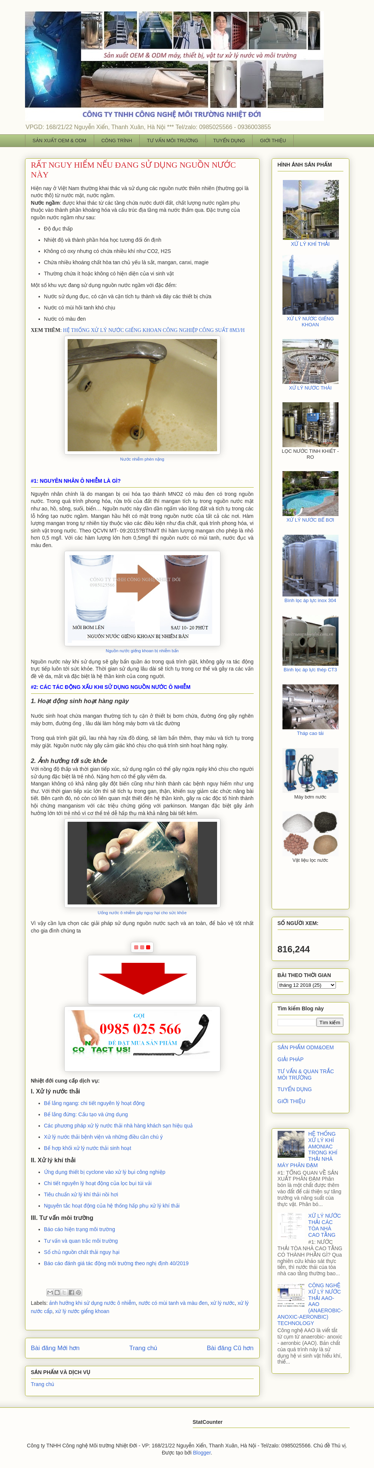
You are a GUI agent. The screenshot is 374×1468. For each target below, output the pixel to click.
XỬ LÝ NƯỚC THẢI (310, 388)
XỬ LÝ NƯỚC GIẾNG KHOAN (310, 321)
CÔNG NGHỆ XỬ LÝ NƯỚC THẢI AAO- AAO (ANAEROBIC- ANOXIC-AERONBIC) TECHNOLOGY (310, 1304)
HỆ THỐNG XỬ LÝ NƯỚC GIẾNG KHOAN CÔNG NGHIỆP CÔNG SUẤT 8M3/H (154, 330)
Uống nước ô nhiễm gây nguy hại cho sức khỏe (142, 912)
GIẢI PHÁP (291, 1059)
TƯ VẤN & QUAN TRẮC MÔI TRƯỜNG (306, 1074)
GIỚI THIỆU (273, 140)
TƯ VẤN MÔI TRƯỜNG (172, 140)
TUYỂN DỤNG (229, 140)
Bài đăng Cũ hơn (230, 1348)
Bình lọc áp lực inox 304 (310, 600)
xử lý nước (222, 1303)
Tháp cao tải (310, 733)
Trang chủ (143, 1348)
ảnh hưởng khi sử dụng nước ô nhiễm (92, 1303)
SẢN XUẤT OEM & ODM (59, 140)
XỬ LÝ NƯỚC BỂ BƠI (310, 520)
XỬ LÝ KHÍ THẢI (310, 244)
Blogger (201, 1453)
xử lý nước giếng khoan (82, 1311)
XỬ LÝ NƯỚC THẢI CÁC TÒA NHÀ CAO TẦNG (324, 1225)
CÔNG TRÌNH (116, 140)
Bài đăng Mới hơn (55, 1348)
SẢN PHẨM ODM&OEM (306, 1047)
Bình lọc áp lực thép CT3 (310, 669)
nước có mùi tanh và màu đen (173, 1303)
